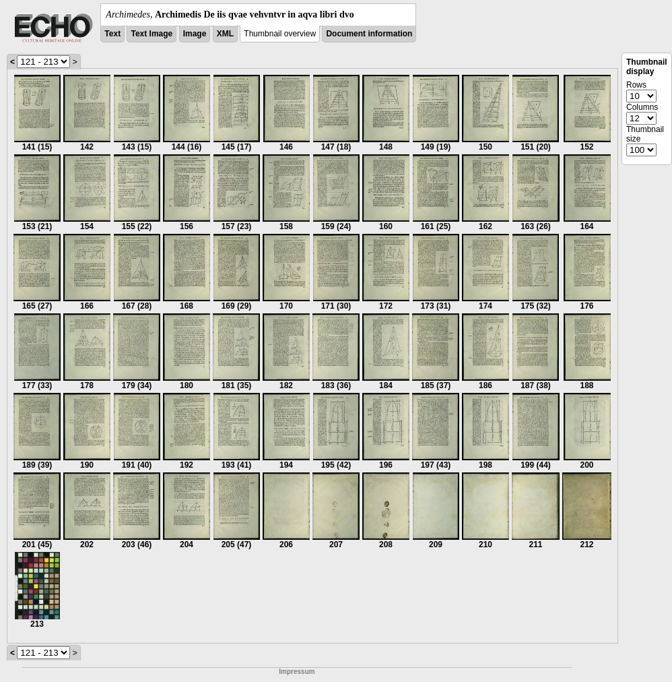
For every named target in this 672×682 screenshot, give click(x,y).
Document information (369, 33)
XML (225, 33)
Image (195, 33)
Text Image (151, 33)
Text (112, 33)
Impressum (296, 671)
